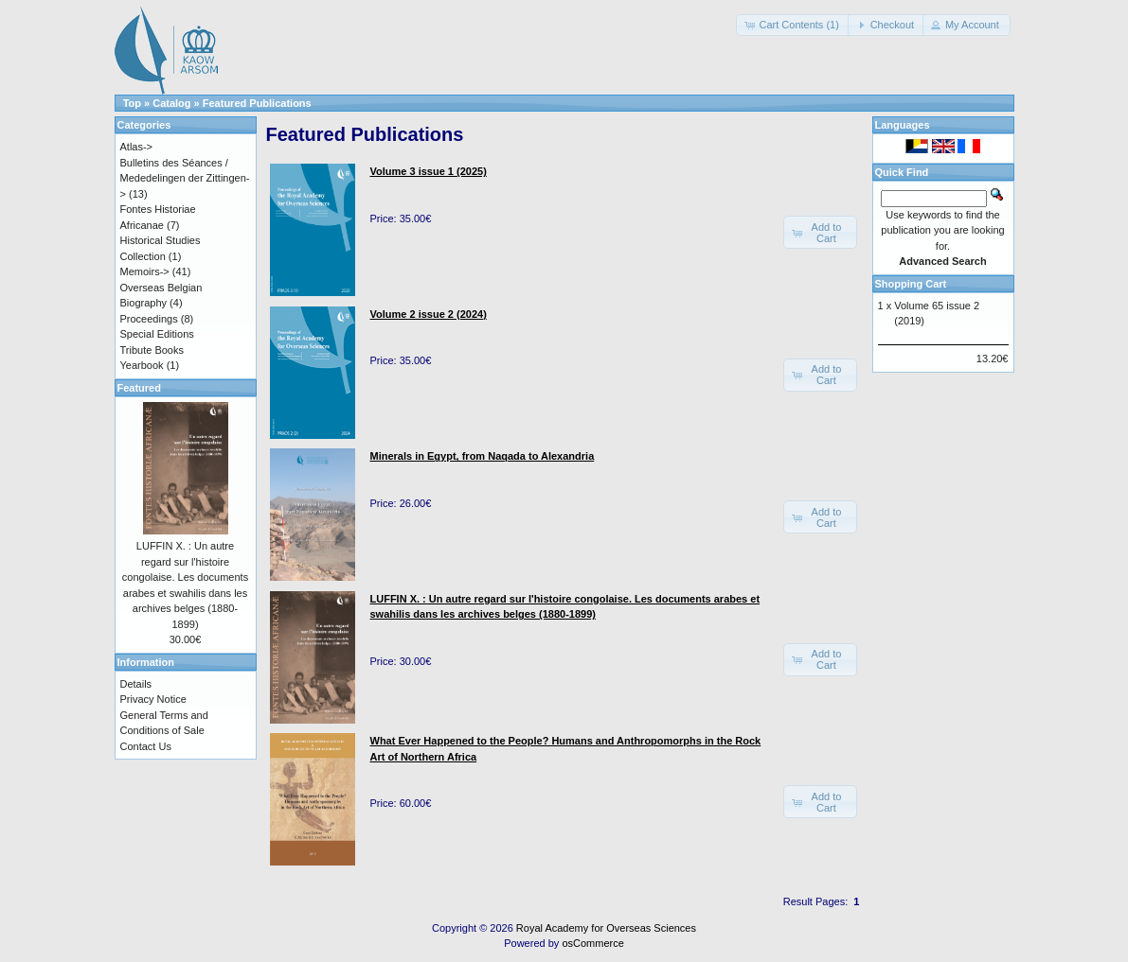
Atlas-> (136, 146)
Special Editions (157, 334)
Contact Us (145, 746)
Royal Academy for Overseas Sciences (606, 928)
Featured (139, 388)
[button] (793, 25)
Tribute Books (152, 350)
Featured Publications (257, 103)
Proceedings (149, 318)
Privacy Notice (153, 699)
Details (136, 684)
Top (132, 103)
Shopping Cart (911, 283)
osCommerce (592, 943)
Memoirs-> (145, 271)
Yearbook (142, 365)
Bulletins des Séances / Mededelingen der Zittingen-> (185, 178)
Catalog (171, 103)
